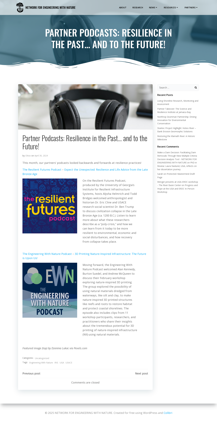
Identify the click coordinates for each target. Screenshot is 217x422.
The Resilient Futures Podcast (41, 170)
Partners (191, 7)
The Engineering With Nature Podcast (47, 254)
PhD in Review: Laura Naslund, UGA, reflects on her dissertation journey (177, 166)
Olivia (28, 155)
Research (138, 7)
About (123, 7)
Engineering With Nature (41, 362)
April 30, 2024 (41, 155)
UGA (62, 362)
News (153, 7)
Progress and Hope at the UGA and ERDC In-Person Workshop (177, 189)
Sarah (160, 174)
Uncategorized (42, 358)
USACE (69, 362)
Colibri (168, 413)
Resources (171, 7)
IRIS (56, 362)
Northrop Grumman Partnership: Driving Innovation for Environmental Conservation (176, 120)
